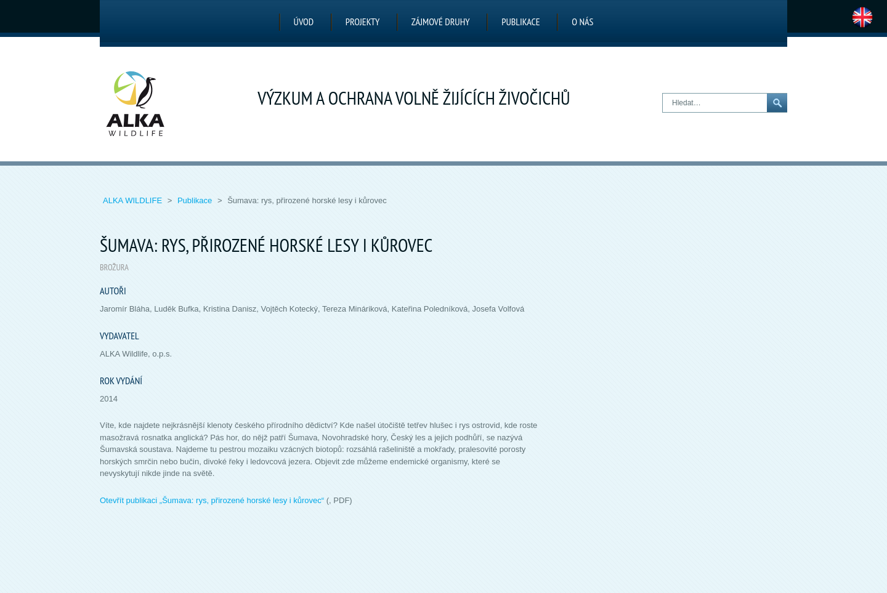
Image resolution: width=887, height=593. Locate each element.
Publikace (520, 21)
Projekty (362, 21)
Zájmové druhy (440, 21)
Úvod (304, 21)
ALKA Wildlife (133, 200)
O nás (582, 21)
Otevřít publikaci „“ (212, 500)
